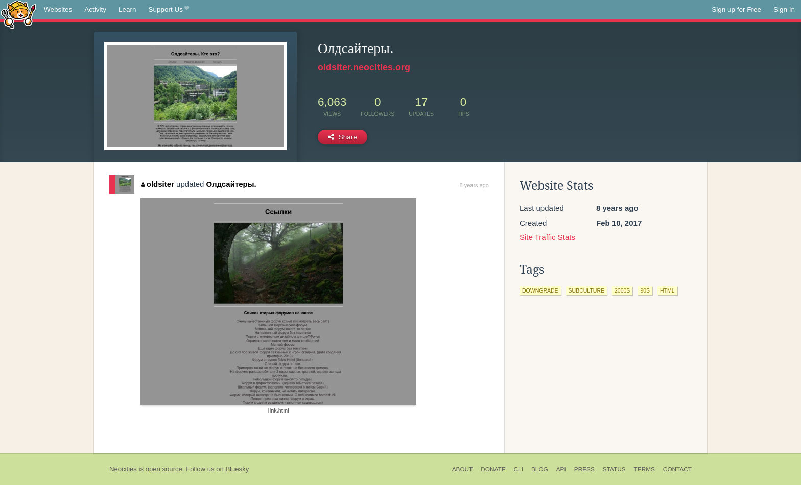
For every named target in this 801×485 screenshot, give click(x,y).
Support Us (169, 10)
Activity (95, 9)
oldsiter (157, 184)
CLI (518, 469)
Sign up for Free (736, 9)
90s (645, 290)
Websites (58, 9)
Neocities (123, 469)
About (462, 469)
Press (584, 469)
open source (164, 469)
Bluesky (237, 469)
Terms (644, 469)
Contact (677, 469)
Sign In (784, 9)
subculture (586, 290)
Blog (539, 469)
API (561, 469)
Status (614, 469)
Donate (493, 469)
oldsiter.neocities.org (364, 67)
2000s (622, 290)
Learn (127, 9)
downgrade (540, 290)
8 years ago (474, 185)
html (667, 290)
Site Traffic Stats (547, 237)
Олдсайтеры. (231, 184)
